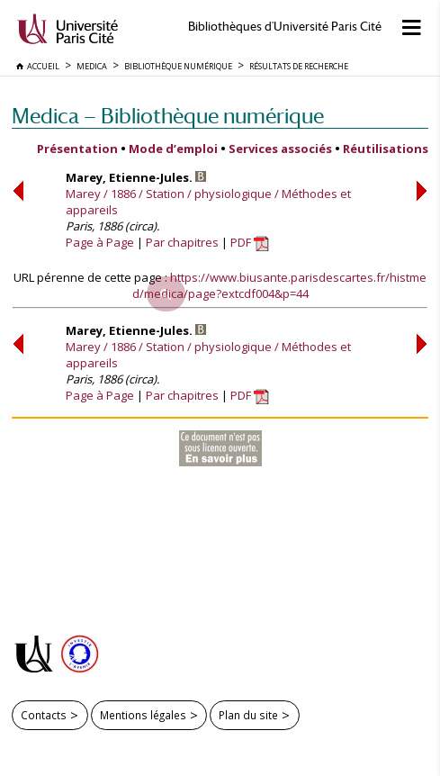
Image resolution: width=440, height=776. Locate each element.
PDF (249, 242)
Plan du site (248, 715)
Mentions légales (143, 715)
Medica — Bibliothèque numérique (168, 116)
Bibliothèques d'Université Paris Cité (285, 26)
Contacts (44, 715)
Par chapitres (182, 242)
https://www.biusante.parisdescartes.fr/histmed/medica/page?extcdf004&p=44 (279, 285)
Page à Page (100, 242)
